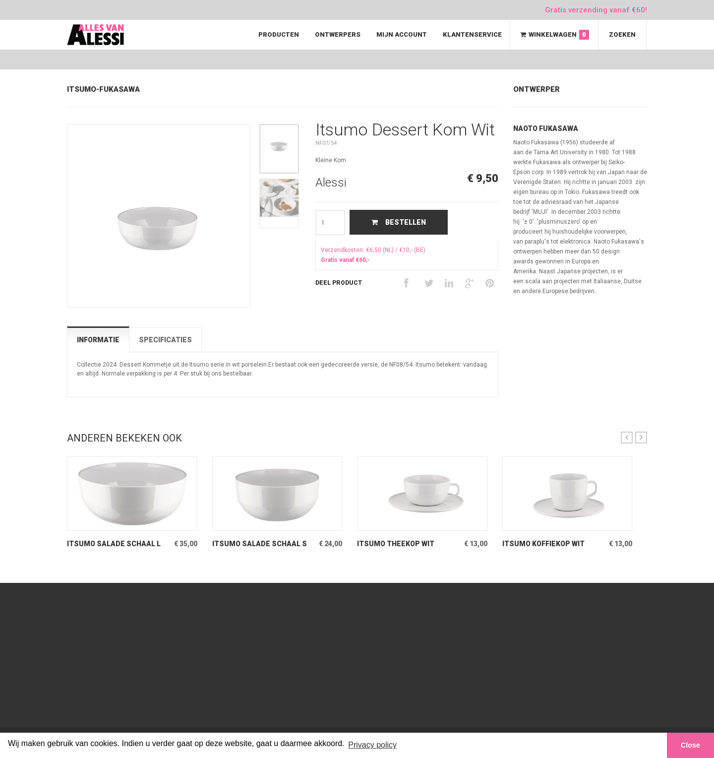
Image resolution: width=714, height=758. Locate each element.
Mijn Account (401, 34)
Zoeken (622, 34)
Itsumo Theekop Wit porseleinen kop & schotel (395, 544)
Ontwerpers (337, 34)
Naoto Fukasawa (545, 128)
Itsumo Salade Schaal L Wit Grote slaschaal (114, 544)
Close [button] (690, 745)
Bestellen (398, 222)
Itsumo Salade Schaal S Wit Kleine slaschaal (259, 544)
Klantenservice (472, 34)
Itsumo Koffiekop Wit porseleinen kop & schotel (543, 544)
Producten (278, 34)
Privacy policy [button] (372, 745)
